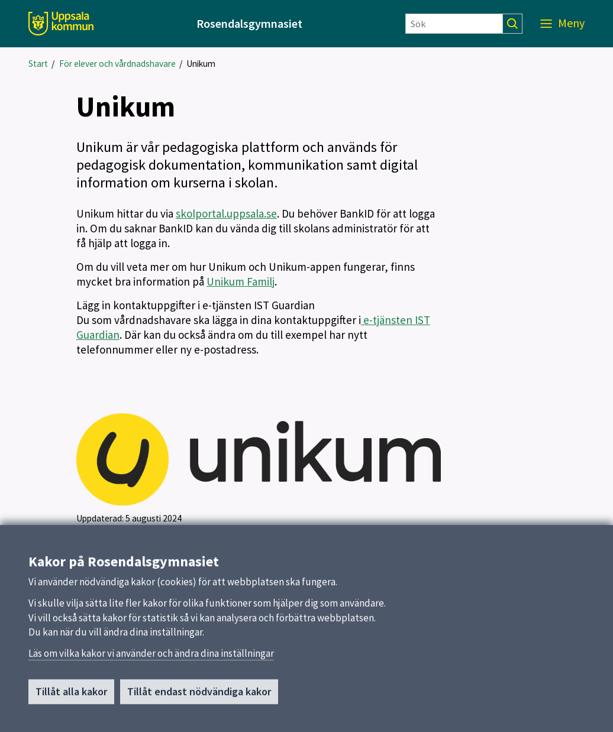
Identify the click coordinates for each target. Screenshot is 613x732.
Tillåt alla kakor (71, 695)
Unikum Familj (241, 281)
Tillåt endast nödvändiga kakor (199, 695)
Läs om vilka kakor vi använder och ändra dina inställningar (151, 656)
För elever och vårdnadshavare (117, 63)
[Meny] (562, 23)
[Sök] (454, 24)
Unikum (200, 63)
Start (38, 63)
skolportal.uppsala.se (226, 213)
